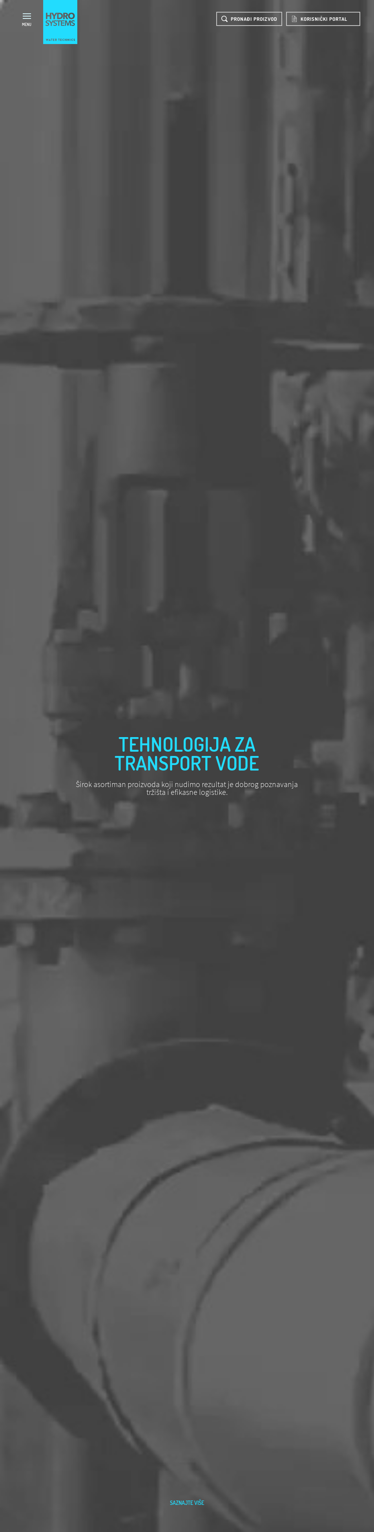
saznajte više (187, 1502)
